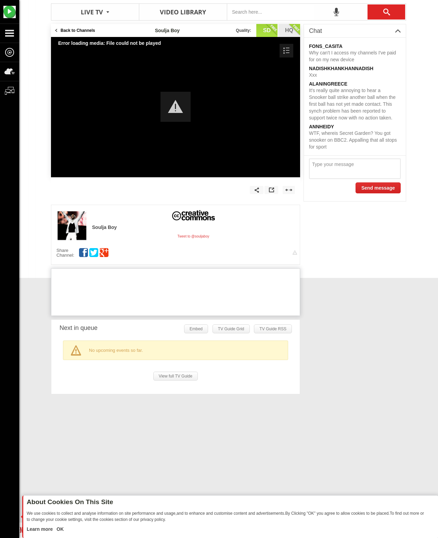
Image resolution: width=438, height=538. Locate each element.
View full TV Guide (175, 376)
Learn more (40, 529)
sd (270, 30)
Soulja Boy (104, 227)
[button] (175, 107)
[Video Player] (175, 107)
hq (292, 30)
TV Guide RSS (272, 328)
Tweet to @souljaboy (193, 236)
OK (59, 529)
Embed (196, 328)
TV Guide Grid (231, 328)
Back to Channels (78, 30)
